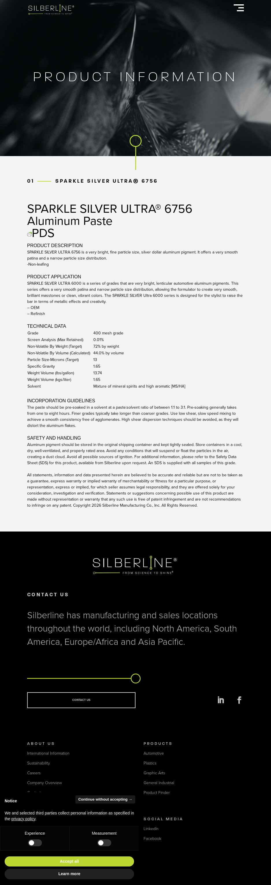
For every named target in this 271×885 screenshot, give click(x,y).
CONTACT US (81, 700)
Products (158, 743)
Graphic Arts (154, 773)
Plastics (150, 763)
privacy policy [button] (23, 819)
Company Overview (44, 782)
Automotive (154, 753)
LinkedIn (151, 828)
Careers (33, 773)
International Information (48, 753)
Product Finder (157, 792)
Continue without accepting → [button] (105, 799)
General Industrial (159, 782)
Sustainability (38, 763)
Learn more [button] (69, 873)
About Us (41, 743)
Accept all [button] (69, 861)
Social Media (163, 819)
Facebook (152, 838)
